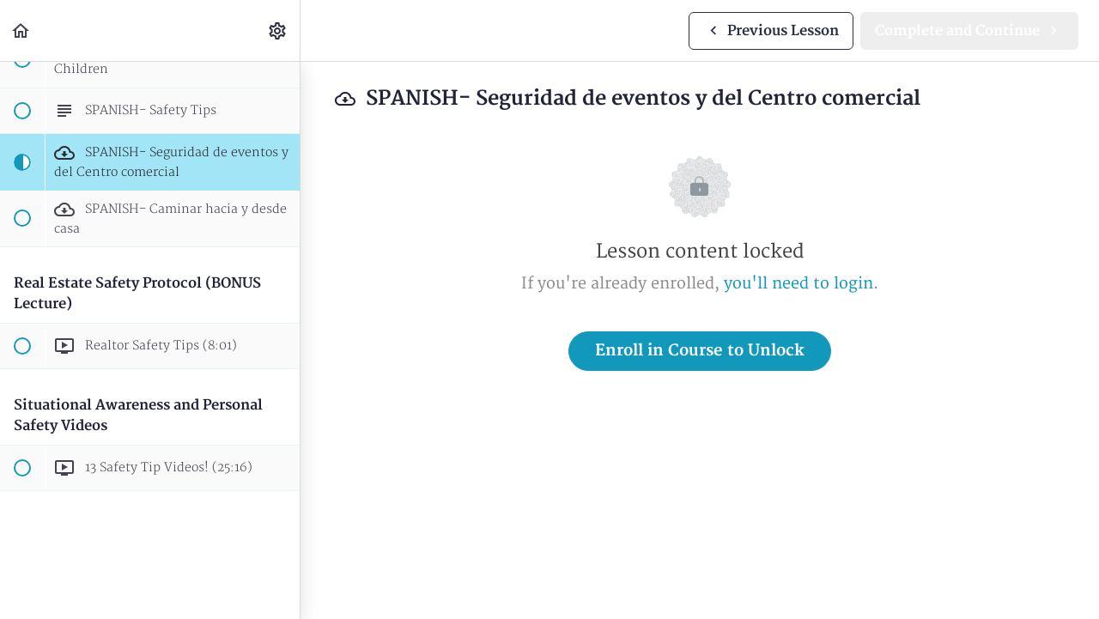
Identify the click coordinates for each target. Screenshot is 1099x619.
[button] (21, 30)
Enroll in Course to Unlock (700, 351)
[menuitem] (278, 30)
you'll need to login (798, 284)
